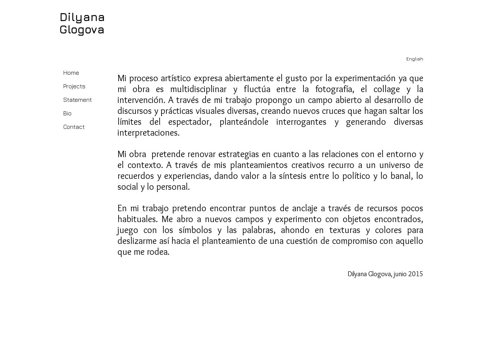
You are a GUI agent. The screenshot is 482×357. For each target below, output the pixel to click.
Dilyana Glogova (82, 23)
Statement (77, 99)
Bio (67, 113)
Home (71, 72)
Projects (74, 86)
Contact (74, 126)
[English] (414, 59)
